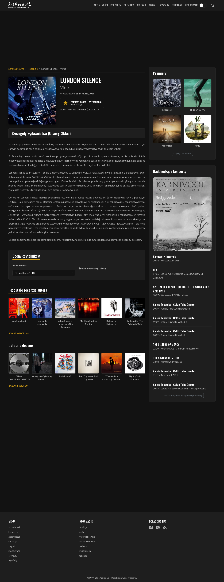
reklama (83, 546)
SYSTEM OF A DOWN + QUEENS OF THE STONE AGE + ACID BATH (181, 289)
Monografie (191, 5)
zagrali (11, 546)
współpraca (85, 551)
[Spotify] (158, 527)
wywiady (12, 560)
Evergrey (167, 110)
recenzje (12, 541)
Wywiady (164, 5)
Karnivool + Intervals (164, 256)
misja (81, 532)
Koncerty (115, 5)
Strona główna (16, 68)
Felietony (177, 5)
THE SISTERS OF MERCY (166, 344)
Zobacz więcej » (18, 385)
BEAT (156, 270)
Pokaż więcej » (17, 333)
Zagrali (153, 5)
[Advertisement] (112, 36)
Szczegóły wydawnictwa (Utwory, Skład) (41, 133)
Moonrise (167, 145)
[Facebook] (151, 527)
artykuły (12, 555)
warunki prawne (87, 536)
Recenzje (141, 5)
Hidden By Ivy (197, 110)
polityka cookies (87, 541)
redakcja (83, 527)
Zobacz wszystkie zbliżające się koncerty (182, 395)
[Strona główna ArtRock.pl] (19, 5)
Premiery (129, 5)
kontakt (83, 555)
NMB (197, 145)
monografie (14, 551)
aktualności (14, 527)
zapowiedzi (14, 536)
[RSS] (165, 527)
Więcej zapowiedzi (182, 153)
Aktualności (101, 5)
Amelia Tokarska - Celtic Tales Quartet (174, 304)
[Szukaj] (213, 5)
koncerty (13, 532)
